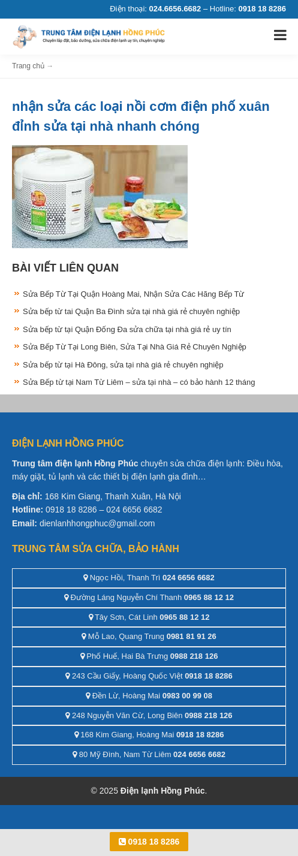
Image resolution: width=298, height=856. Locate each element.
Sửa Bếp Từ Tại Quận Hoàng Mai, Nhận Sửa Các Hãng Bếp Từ (133, 294)
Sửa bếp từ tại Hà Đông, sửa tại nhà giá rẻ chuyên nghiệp (123, 364)
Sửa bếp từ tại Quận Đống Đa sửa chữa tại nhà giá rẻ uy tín (127, 329)
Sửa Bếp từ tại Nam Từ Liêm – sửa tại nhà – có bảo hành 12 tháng (139, 382)
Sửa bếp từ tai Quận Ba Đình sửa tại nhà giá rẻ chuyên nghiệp (131, 311)
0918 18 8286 (149, 841)
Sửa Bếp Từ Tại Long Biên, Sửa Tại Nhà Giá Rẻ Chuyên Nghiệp (134, 346)
